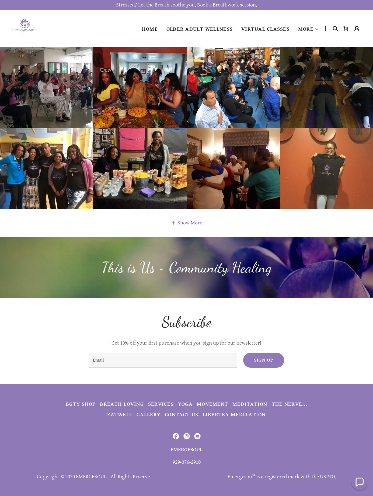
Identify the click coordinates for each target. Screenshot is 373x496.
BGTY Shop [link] (81, 404)
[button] (308, 29)
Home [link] (150, 29)
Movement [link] (212, 404)
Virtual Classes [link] (265, 29)
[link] (25, 28)
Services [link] (161, 404)
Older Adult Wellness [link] (199, 29)
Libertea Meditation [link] (234, 415)
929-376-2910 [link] (187, 462)
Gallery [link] (149, 415)
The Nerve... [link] (289, 404)
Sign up (263, 360)
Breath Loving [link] (122, 404)
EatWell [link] (119, 415)
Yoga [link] (185, 404)
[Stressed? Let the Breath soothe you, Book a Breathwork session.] (186, 5)
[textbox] (163, 360)
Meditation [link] (249, 404)
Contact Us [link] (181, 415)
